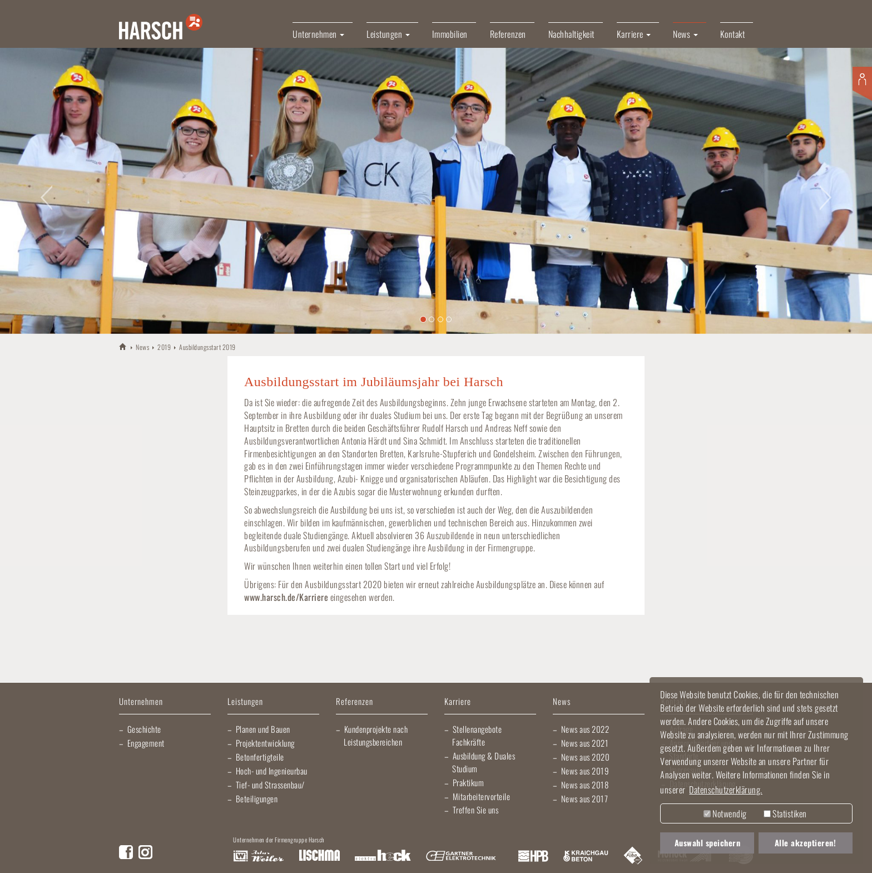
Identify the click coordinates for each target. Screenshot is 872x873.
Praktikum (468, 782)
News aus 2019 (585, 771)
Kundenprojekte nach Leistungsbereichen (376, 735)
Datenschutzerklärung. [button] (725, 789)
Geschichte (144, 729)
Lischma (319, 856)
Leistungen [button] (388, 34)
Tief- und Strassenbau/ (270, 784)
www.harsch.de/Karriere (286, 597)
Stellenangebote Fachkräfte (477, 735)
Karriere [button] (634, 34)
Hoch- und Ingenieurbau (272, 771)
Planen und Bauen (263, 729)
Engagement (146, 743)
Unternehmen (141, 702)
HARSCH (123, 346)
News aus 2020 (585, 757)
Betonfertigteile (260, 757)
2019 (164, 347)
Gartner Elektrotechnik (461, 856)
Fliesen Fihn (633, 856)
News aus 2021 (585, 743)
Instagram (145, 852)
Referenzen (508, 34)
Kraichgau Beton (585, 856)
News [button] (685, 34)
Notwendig (725, 813)
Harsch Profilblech (533, 856)
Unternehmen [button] (318, 34)
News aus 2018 (585, 784)
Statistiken (785, 813)
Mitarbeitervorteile (482, 796)
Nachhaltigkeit (571, 34)
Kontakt (732, 34)
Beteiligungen (257, 798)
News (142, 347)
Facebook (126, 852)
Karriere (457, 702)
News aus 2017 (584, 798)
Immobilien (450, 34)
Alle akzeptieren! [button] (805, 843)
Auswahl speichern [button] (708, 843)
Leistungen (245, 702)
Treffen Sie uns (476, 809)
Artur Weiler (258, 856)
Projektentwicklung (265, 743)
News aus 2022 (585, 729)
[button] (43, 190)
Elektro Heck (383, 856)
